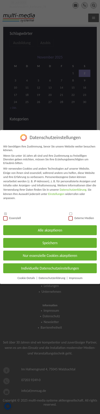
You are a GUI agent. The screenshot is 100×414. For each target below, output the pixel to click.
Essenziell (12, 217)
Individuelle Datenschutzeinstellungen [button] (50, 267)
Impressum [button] (75, 277)
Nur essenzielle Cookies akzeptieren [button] (50, 254)
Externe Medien (81, 217)
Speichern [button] (50, 241)
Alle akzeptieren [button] (50, 229)
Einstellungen (56, 193)
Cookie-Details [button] (27, 277)
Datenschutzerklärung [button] (52, 277)
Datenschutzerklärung (73, 188)
